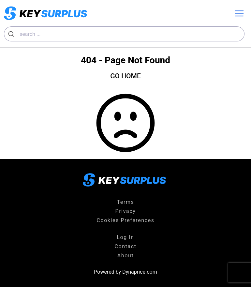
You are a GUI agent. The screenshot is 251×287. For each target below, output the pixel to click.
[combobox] (124, 33)
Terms (125, 202)
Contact (125, 246)
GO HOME (125, 76)
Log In (125, 237)
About (125, 255)
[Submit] (12, 34)
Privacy (125, 211)
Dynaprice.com (139, 272)
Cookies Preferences (125, 220)
